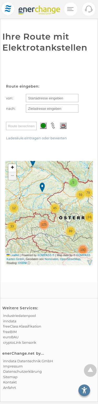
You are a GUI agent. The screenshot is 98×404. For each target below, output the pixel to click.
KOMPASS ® (45, 255)
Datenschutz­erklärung (22, 371)
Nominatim (52, 259)
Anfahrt (9, 388)
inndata (9, 321)
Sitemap (10, 377)
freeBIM (10, 332)
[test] (8, 9)
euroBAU (11, 337)
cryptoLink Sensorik (19, 343)
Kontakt (10, 382)
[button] (33, 162)
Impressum (13, 366)
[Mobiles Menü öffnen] (70, 9)
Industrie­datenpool (19, 316)
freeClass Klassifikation (22, 326)
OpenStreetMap (70, 259)
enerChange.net (18, 353)
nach (10, 109)
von (9, 98)
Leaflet (13, 255)
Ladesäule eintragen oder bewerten (36, 138)
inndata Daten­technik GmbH (28, 361)
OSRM (22, 262)
